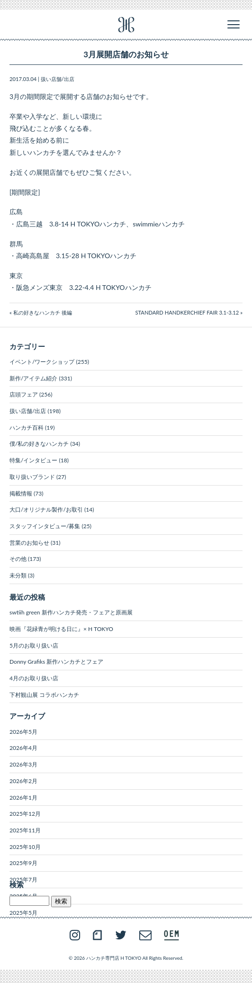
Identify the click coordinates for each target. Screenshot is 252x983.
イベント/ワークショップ (41, 361)
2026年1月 (23, 797)
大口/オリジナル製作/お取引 (46, 509)
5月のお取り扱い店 (33, 645)
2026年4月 (23, 747)
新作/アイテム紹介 (33, 378)
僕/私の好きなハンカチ (39, 443)
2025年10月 (25, 846)
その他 (18, 558)
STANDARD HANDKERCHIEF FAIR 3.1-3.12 (187, 312)
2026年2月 (23, 781)
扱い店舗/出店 (57, 79)
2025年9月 (23, 862)
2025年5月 (23, 912)
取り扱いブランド (32, 476)
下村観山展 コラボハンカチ (44, 694)
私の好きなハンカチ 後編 (42, 312)
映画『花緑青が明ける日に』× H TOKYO (61, 628)
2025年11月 (25, 830)
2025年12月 (25, 813)
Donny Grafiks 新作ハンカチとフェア (56, 661)
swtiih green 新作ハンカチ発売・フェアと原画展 (71, 612)
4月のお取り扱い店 (33, 678)
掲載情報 (20, 493)
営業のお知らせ (29, 542)
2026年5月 (23, 731)
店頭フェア (23, 394)
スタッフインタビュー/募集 (44, 526)
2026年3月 (23, 764)
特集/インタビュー (33, 460)
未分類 (18, 575)
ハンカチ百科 (26, 427)
